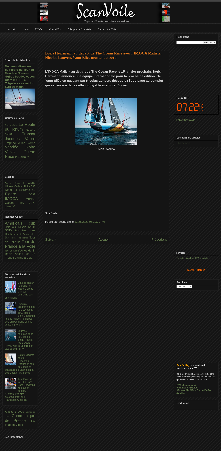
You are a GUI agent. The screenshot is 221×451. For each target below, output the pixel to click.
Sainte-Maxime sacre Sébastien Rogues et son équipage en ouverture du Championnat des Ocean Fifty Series (19, 364)
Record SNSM (26, 227)
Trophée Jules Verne (20, 143)
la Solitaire (22, 156)
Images (10, 424)
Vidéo (19, 424)
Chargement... (184, 143)
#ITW (178, 385)
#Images (181, 387)
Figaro (17, 194)
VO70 (32, 203)
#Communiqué (189, 385)
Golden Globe (12, 125)
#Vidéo (180, 393)
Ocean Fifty (17, 202)
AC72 (10, 183)
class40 (10, 206)
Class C (21, 183)
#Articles (192, 387)
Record (30, 129)
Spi (8, 237)
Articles (10, 411)
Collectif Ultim (22, 186)
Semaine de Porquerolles (22, 234)
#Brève (180, 390)
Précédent (159, 239)
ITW (32, 421)
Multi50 (30, 199)
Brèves (20, 411)
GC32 (32, 194)
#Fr (187, 390)
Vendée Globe (20, 147)
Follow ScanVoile (185, 120)
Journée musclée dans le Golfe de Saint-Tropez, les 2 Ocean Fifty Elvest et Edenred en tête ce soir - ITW (19, 340)
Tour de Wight (12, 250)
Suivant (50, 239)
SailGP (13, 134)
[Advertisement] (106, 39)
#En (192, 390)
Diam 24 (12, 189)
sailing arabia (23, 257)
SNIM (10, 230)
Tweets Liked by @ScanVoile (192, 258)
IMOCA (15, 198)
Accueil (103, 239)
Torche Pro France (20, 238)
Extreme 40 (27, 189)
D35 (33, 186)
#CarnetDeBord (204, 390)
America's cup (20, 223)
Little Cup (11, 227)
